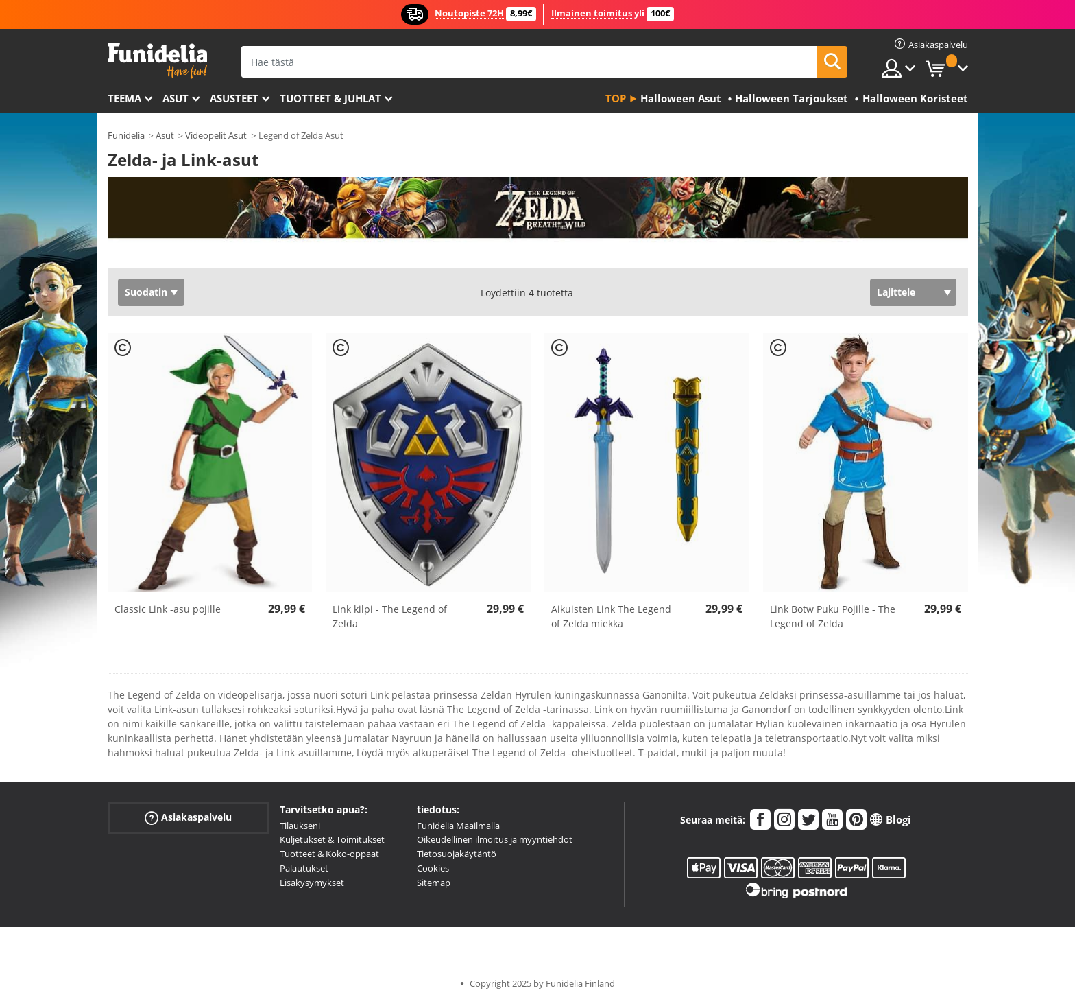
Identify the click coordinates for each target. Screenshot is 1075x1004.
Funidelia (126, 135)
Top (615, 98)
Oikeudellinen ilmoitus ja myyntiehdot (494, 839)
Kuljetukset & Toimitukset (332, 839)
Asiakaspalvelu (188, 817)
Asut (175, 98)
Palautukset (304, 868)
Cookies (433, 868)
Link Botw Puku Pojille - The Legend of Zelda (832, 616)
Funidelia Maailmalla (458, 825)
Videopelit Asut (216, 135)
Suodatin (146, 292)
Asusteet (234, 98)
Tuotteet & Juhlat (330, 98)
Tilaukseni (300, 825)
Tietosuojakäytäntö (456, 854)
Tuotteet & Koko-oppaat (329, 854)
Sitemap (433, 882)
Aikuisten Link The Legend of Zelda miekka (611, 616)
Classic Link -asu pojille (167, 609)
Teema (124, 98)
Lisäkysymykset (312, 882)
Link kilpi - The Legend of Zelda (390, 616)
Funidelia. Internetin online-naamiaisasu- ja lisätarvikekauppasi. (157, 61)
